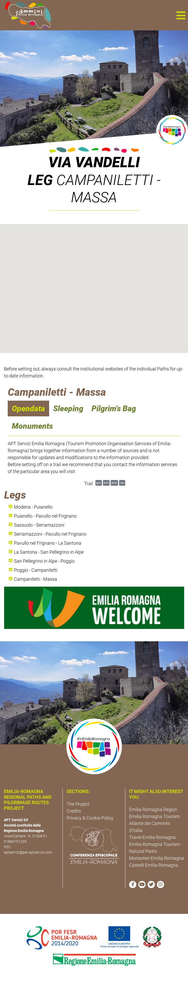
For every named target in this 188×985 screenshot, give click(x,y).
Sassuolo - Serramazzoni (36, 525)
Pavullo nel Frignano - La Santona (44, 543)
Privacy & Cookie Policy (90, 818)
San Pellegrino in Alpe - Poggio (41, 561)
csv (122, 483)
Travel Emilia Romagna (152, 837)
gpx (98, 483)
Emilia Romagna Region (153, 809)
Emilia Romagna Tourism (154, 816)
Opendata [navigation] (28, 408)
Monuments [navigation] (32, 426)
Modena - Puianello (30, 507)
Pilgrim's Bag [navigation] (114, 408)
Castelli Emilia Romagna (153, 865)
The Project (78, 804)
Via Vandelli (94, 162)
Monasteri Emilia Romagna (156, 858)
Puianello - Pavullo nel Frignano (42, 516)
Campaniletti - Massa (32, 579)
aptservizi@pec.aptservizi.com (28, 852)
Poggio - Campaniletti (32, 570)
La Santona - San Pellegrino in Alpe (46, 552)
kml (106, 483)
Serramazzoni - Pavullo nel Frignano (47, 534)
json (114, 483)
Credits (74, 811)
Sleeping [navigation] (68, 408)
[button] (181, 15)
